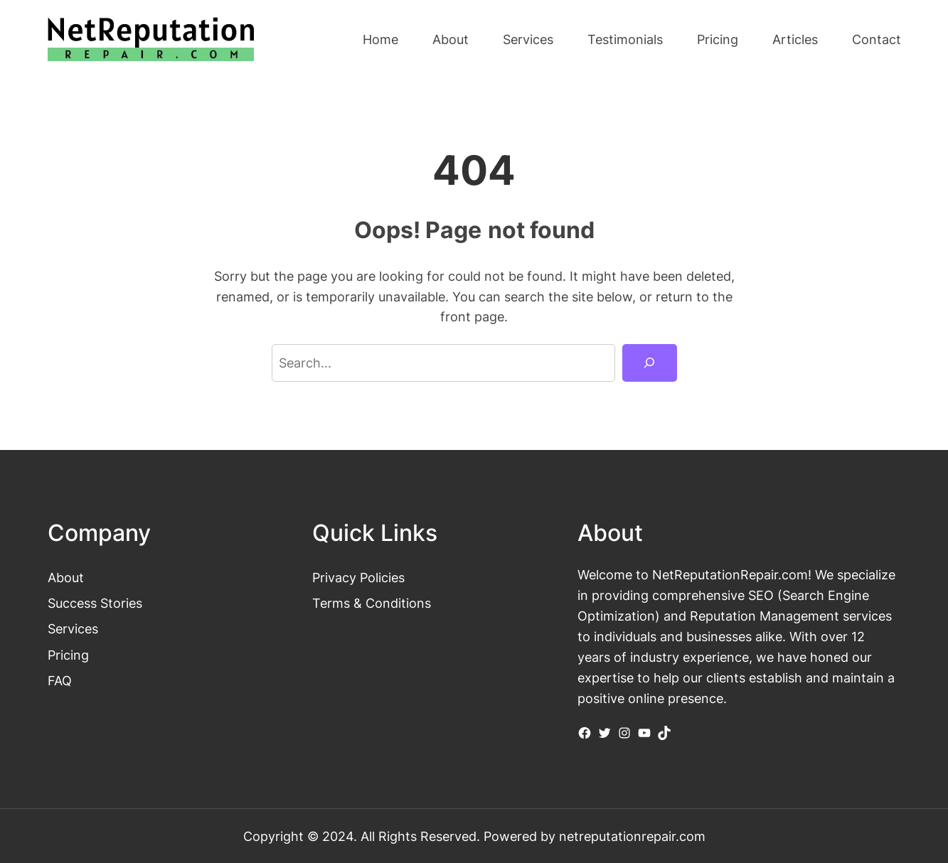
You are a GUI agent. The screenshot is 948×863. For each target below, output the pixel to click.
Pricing (68, 655)
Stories (121, 603)
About (66, 577)
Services (73, 628)
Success (74, 603)
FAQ (60, 680)
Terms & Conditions (371, 603)
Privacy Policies (358, 577)
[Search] (649, 362)
